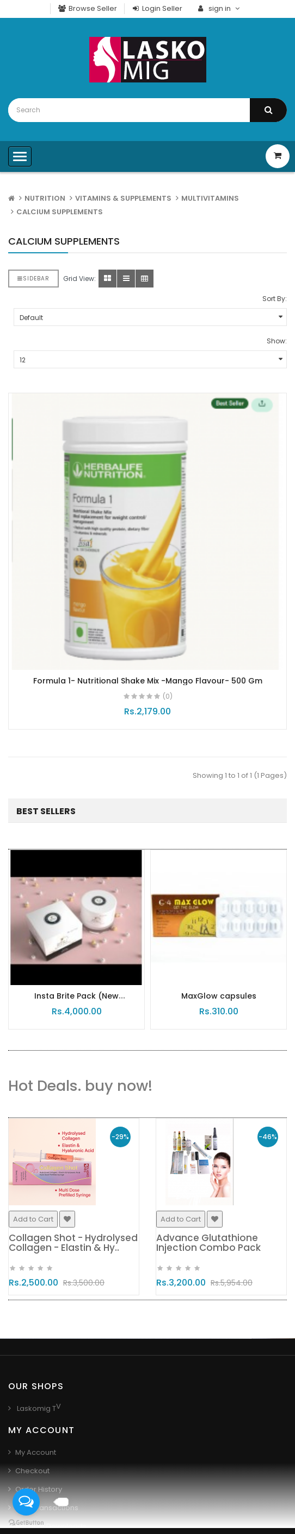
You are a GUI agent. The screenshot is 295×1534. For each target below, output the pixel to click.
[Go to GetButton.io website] (26, 1522)
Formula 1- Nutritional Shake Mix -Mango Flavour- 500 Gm (147, 680)
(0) (168, 696)
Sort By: (274, 298)
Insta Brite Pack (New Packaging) (78, 1001)
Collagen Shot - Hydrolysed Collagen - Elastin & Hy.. (77, 1243)
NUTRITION (44, 198)
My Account (35, 1452)
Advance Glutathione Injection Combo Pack (212, 1243)
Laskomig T (35, 1408)
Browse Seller (87, 8)
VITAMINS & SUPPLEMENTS (123, 198)
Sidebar (33, 278)
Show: (277, 341)
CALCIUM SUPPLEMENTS (59, 212)
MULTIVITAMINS (210, 198)
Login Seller (157, 8)
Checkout (32, 1471)
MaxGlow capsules (220, 995)
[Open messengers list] (26, 1502)
